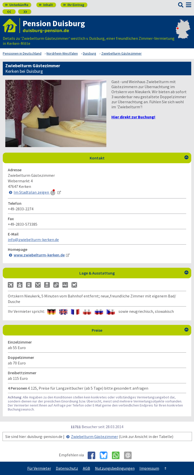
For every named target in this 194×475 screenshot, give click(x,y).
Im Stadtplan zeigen (35, 192)
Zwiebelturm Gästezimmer (94, 436)
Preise (140, 330)
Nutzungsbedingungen (115, 468)
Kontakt (139, 157)
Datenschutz (67, 468)
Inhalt (46, 5)
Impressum (149, 468)
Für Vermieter (39, 468)
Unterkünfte (16, 5)
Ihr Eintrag (73, 5)
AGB (86, 468)
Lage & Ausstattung (133, 273)
